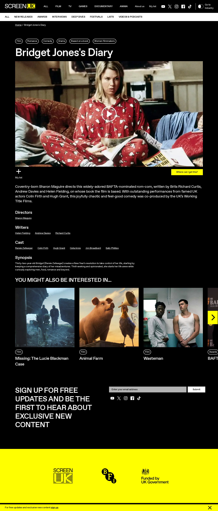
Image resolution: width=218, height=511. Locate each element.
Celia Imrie (75, 248)
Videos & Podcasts (130, 16)
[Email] (148, 389)
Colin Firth (43, 248)
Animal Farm (91, 358)
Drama (61, 41)
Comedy (47, 41)
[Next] (213, 317)
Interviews (59, 16)
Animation (126, 6)
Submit (196, 389)
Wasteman (153, 358)
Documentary (103, 6)
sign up (54, 507)
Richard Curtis (62, 233)
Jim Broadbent (93, 248)
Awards (42, 16)
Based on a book (79, 41)
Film (58, 6)
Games (83, 6)
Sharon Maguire (23, 218)
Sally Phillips (112, 248)
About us (139, 6)
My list (152, 6)
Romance (32, 41)
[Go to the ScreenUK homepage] (20, 6)
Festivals (96, 16)
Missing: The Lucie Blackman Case (41, 361)
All (46, 6)
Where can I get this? (187, 172)
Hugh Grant (59, 248)
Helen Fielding (22, 233)
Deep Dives (78, 16)
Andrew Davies (43, 233)
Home (18, 25)
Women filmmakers (104, 41)
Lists (110, 16)
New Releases (23, 16)
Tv (69, 6)
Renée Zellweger (24, 248)
